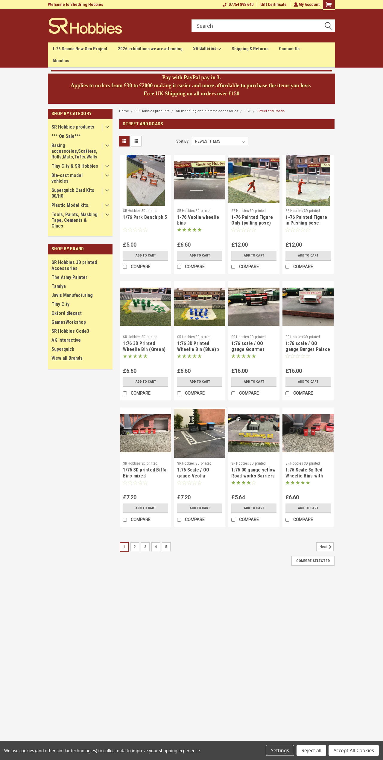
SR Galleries (207, 49)
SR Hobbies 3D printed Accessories (74, 265)
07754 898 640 (237, 4)
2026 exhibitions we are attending (150, 48)
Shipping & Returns (250, 48)
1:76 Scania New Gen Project (79, 48)
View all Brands (67, 358)
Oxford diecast (66, 313)
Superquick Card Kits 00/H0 (72, 193)
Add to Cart (145, 255)
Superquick (62, 349)
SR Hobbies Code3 (70, 331)
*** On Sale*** (66, 136)
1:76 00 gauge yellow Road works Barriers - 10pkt (253, 476)
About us (60, 60)
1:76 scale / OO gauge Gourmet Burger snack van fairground (249, 352)
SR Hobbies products (72, 127)
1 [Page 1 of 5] (124, 547)
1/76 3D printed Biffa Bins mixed (144, 473)
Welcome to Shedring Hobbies (75, 4)
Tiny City (60, 304)
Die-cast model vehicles (67, 178)
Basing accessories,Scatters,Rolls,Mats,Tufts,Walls (74, 151)
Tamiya (58, 286)
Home (124, 111)
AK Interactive (66, 340)
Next (327, 547)
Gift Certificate (272, 4)
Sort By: (182, 141)
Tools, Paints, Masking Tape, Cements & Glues (74, 220)
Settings (280, 750)
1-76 (248, 111)
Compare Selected (313, 561)
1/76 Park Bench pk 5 (145, 217)
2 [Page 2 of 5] (135, 547)
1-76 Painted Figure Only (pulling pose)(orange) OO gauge (252, 223)
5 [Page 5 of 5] (166, 547)
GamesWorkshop (68, 322)
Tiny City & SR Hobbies (74, 166)
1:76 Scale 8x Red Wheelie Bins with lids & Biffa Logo (304, 476)
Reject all (311, 750)
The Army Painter (69, 277)
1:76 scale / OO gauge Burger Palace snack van (307, 349)
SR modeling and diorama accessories (207, 111)
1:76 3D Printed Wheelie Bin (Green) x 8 (144, 349)
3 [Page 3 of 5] (145, 547)
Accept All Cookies (353, 750)
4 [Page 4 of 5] (156, 547)
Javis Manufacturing (72, 295)
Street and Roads (271, 111)
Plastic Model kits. (70, 205)
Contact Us (289, 48)
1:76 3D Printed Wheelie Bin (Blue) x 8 (198, 349)
